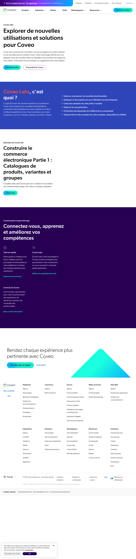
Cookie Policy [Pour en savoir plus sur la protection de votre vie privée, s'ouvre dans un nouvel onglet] (29, 550)
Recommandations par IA (41, 492)
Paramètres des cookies (12, 553)
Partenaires (88, 3)
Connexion (129, 3)
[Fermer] (53, 545)
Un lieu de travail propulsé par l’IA (60, 492)
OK (30, 553)
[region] (29, 550)
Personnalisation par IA (25, 492)
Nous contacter (116, 3)
